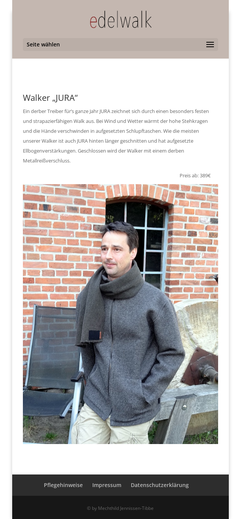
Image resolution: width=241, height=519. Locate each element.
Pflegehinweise (63, 485)
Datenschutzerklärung (160, 485)
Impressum (106, 485)
